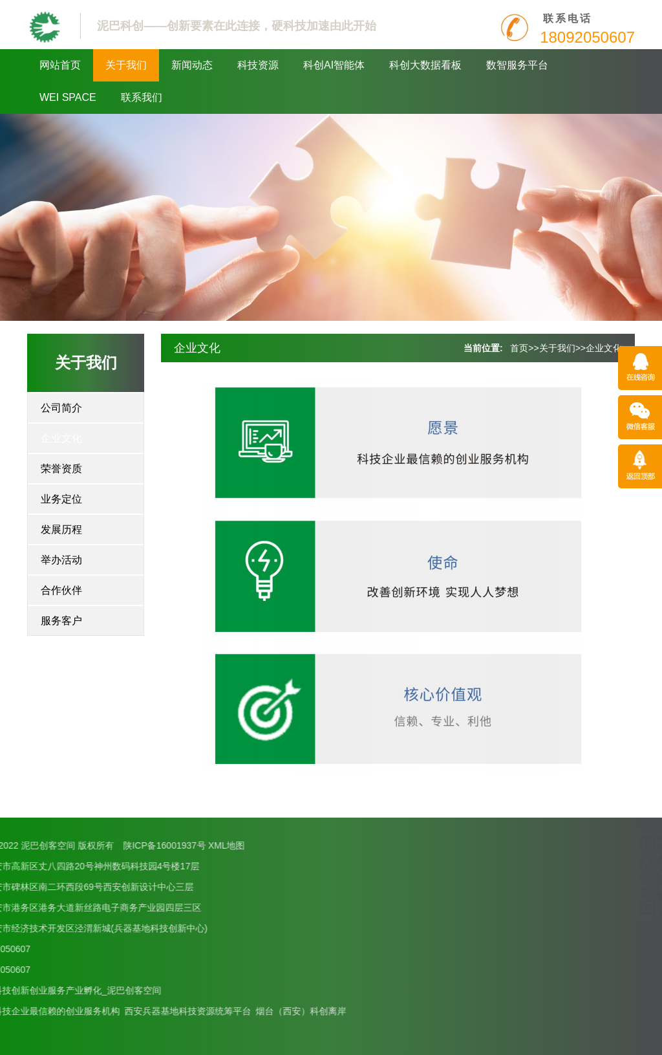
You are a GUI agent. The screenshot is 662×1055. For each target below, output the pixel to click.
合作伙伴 (61, 590)
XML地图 (97, 845)
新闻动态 (192, 65)
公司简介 (61, 407)
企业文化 (61, 438)
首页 (519, 348)
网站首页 (60, 65)
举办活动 (61, 559)
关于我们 (126, 65)
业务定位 (61, 499)
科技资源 (258, 65)
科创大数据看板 (425, 65)
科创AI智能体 (334, 65)
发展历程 (61, 529)
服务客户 (61, 620)
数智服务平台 (517, 65)
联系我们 (141, 97)
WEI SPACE (67, 97)
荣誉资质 (61, 468)
